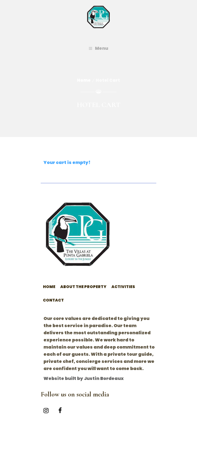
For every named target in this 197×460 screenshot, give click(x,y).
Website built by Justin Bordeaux (83, 378)
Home (84, 80)
